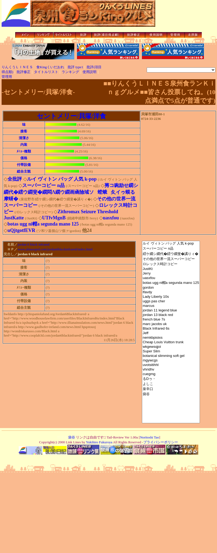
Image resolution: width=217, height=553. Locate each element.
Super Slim (171, 351)
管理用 (7, 77)
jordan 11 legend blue (171, 310)
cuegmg (171, 374)
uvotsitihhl (171, 365)
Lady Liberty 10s (171, 297)
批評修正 (23, 72)
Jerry (171, 273)
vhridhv (171, 369)
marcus (171, 306)
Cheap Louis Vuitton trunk (171, 342)
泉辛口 (171, 389)
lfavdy (171, 292)
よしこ (171, 384)
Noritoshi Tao (149, 437)
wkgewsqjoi (171, 347)
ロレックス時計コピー (171, 264)
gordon (171, 287)
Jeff (171, 333)
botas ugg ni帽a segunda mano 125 (171, 282)
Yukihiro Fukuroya (98, 442)
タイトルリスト (46, 72)
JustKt (171, 269)
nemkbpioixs (171, 337)
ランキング (70, 72)
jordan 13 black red (171, 315)
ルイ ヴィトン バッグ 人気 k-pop (171, 243)
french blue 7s (171, 319)
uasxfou (171, 278)
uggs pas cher (171, 301)
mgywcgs (171, 360)
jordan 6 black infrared (33, 245)
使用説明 (89, 72)
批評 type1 (75, 67)
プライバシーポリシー (160, 442)
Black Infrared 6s (171, 328)
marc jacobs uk (171, 324)
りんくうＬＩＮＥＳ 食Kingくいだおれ (33, 67)
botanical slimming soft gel (171, 356)
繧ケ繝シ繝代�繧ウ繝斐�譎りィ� (171, 254)
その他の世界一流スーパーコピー (171, 259)
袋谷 (171, 394)
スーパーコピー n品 (171, 248)
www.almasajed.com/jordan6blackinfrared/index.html (55, 250)
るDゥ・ (171, 379)
